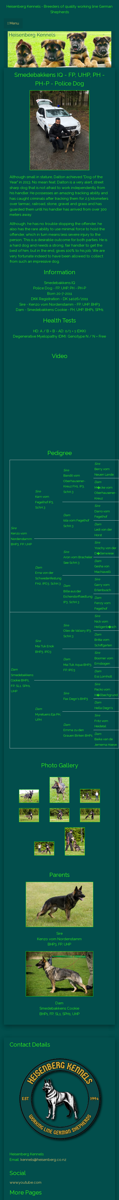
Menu (13, 23)
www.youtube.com (25, 1182)
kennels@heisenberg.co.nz (43, 1160)
